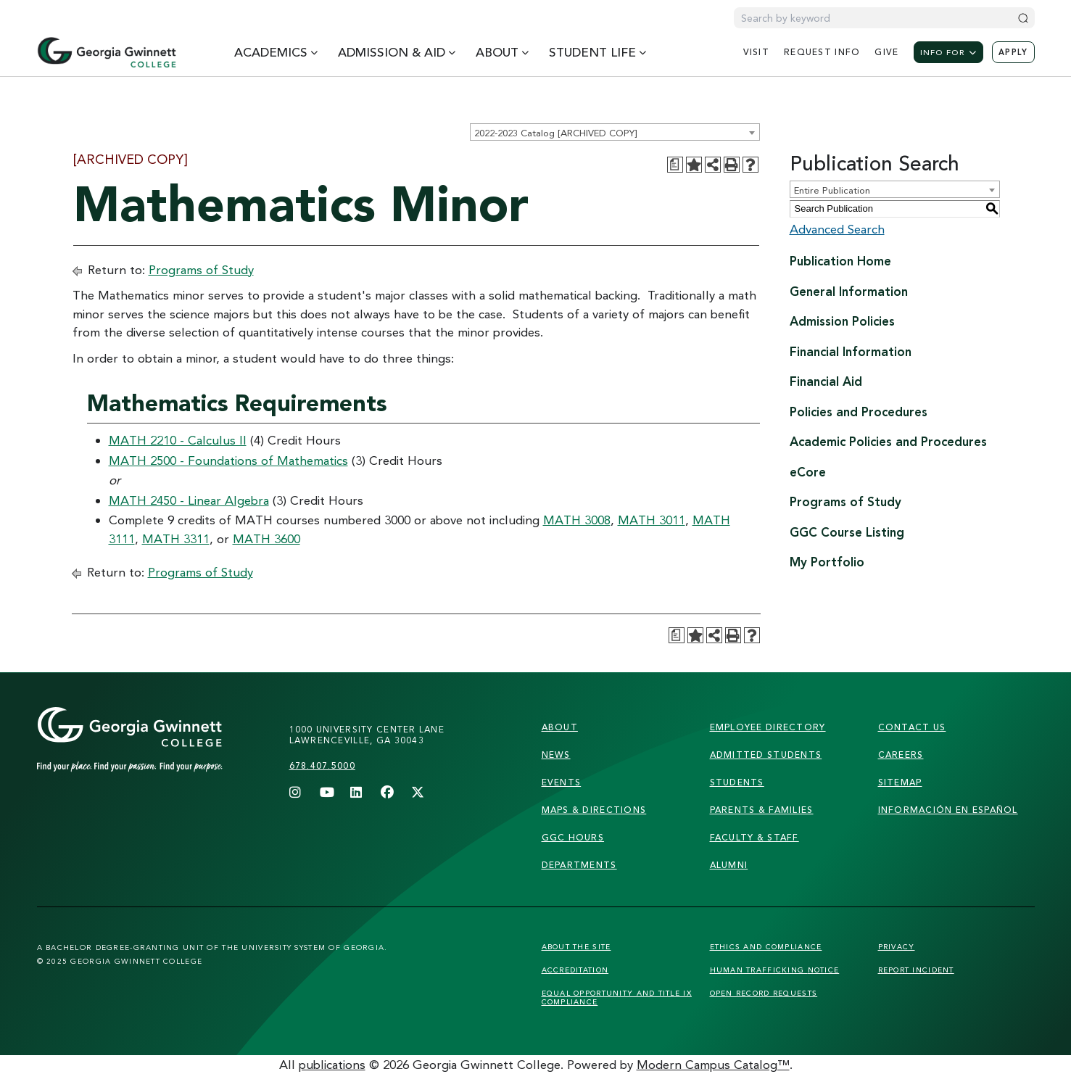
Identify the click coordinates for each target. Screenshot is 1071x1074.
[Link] (157, 754)
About (560, 727)
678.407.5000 (322, 765)
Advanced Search (837, 228)
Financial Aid (826, 381)
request (822, 51)
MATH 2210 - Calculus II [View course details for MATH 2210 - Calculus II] (178, 439)
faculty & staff (754, 837)
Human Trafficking (775, 969)
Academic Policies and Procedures (888, 441)
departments (579, 864)
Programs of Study (201, 269)
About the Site (576, 946)
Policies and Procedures (858, 411)
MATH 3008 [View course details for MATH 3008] (577, 519)
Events (562, 782)
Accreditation (575, 969)
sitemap (900, 782)
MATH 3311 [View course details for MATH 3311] (176, 538)
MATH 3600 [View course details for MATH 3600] (266, 538)
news (556, 754)
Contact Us (912, 727)
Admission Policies (842, 321)
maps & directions (594, 809)
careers (901, 754)
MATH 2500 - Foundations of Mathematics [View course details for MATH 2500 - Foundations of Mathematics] (228, 460)
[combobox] (615, 132)
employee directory (768, 727)
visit (756, 51)
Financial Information (850, 351)
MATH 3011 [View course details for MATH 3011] (651, 519)
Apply (1012, 52)
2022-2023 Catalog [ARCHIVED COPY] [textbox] (555, 133)
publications (332, 1064)
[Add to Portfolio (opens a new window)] (694, 165)
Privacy (896, 946)
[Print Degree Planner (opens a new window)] (675, 165)
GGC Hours (573, 837)
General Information (849, 291)
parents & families (762, 809)
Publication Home (840, 260)
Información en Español (948, 809)
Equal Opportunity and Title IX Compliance (617, 997)
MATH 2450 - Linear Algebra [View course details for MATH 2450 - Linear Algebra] (189, 500)
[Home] (106, 52)
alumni (729, 864)
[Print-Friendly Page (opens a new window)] (732, 165)
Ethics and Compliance (766, 946)
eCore (808, 471)
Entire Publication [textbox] (832, 190)
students (737, 782)
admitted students (766, 754)
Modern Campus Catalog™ (713, 1064)
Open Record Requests (764, 992)
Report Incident (916, 969)
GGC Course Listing (847, 532)
